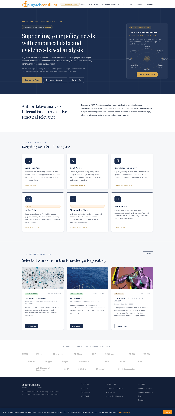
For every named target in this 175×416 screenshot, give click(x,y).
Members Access (123, 326)
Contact (150, 4)
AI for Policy (127, 4)
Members (139, 4)
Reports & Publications (114, 396)
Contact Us (76, 80)
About (82, 4)
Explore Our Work (32, 80)
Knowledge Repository (110, 4)
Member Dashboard (145, 392)
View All (148, 254)
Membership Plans (145, 388)
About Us (84, 388)
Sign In (140, 396)
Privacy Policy (124, 412)
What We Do (93, 4)
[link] (147, 51)
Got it (168, 412)
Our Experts (85, 392)
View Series (31, 326)
